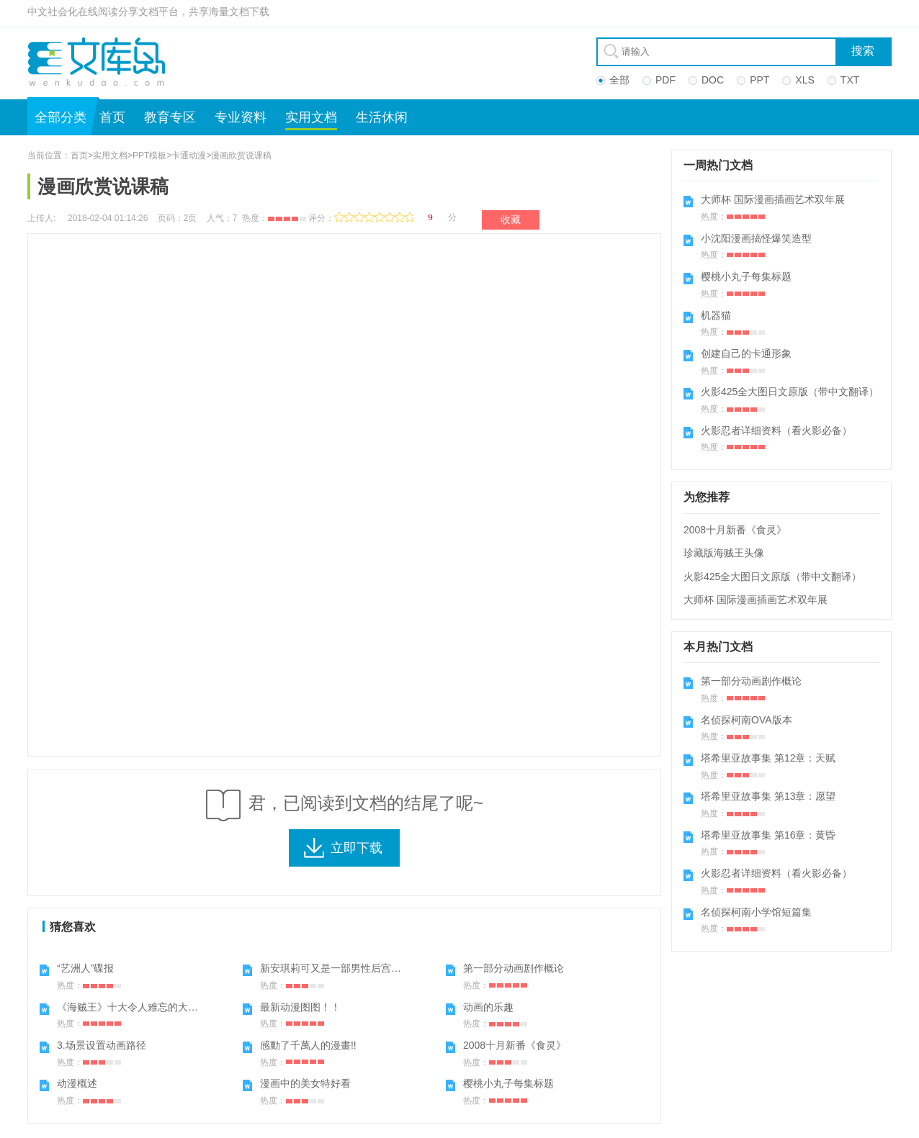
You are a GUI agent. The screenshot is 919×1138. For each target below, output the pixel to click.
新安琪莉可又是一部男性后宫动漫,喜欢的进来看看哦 (377, 968)
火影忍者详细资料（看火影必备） (776, 430)
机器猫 (716, 315)
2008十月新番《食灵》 (514, 1045)
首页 (112, 117)
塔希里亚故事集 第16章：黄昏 (768, 835)
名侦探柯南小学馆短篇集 (756, 912)
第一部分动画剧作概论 (513, 968)
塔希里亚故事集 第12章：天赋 (768, 758)
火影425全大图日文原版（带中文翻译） (790, 391)
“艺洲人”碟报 (85, 968)
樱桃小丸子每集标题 (508, 1083)
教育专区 (170, 117)
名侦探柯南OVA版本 (746, 720)
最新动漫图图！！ (300, 1007)
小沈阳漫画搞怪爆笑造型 (756, 238)
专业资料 (240, 117)
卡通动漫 (188, 155)
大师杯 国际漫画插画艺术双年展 (773, 199)
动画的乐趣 (488, 1007)
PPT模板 (149, 155)
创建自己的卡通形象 (746, 353)
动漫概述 (77, 1083)
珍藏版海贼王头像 (723, 553)
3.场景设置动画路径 (101, 1045)
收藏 (511, 219)
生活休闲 (382, 117)
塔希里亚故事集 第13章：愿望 (768, 796)
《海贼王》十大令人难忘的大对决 (132, 1007)
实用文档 (311, 117)
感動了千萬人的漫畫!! (308, 1045)
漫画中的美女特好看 (305, 1083)
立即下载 (356, 848)
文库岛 (101, 61)
